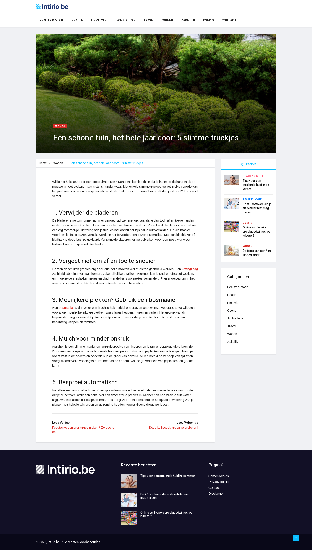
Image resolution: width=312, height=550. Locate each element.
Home (43, 163)
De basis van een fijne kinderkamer (257, 252)
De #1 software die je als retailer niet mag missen (257, 208)
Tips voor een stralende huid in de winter (256, 184)
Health (77, 20)
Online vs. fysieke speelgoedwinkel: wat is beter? (257, 231)
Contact (229, 20)
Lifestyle (98, 20)
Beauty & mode (52, 20)
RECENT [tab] (248, 164)
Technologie (124, 20)
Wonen (167, 20)
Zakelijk (188, 20)
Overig (208, 20)
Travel (148, 20)
